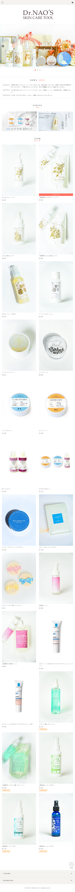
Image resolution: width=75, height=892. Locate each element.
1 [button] (35, 70)
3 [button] (40, 70)
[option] (37, 46)
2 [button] (37, 70)
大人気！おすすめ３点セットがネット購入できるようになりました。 (32, 95)
